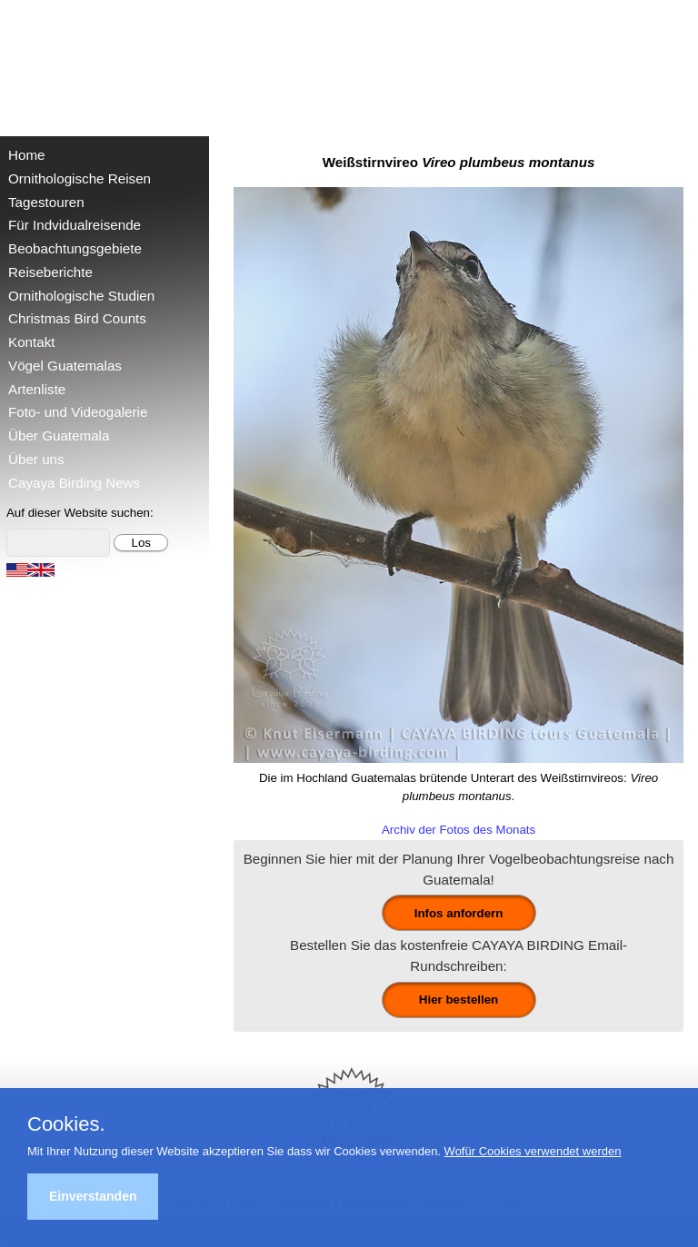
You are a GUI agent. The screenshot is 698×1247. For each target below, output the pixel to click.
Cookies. (66, 1124)
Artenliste (36, 389)
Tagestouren (46, 202)
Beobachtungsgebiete (75, 248)
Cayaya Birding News (74, 482)
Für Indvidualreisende (74, 225)
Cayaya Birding (72, 63)
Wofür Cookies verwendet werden (533, 1151)
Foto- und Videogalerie (77, 412)
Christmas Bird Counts (77, 318)
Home (26, 155)
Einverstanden (92, 1196)
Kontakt (31, 342)
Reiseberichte (50, 272)
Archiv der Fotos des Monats (458, 829)
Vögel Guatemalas (65, 365)
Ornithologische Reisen (79, 178)
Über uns (36, 459)
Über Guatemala (58, 435)
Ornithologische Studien (81, 295)
